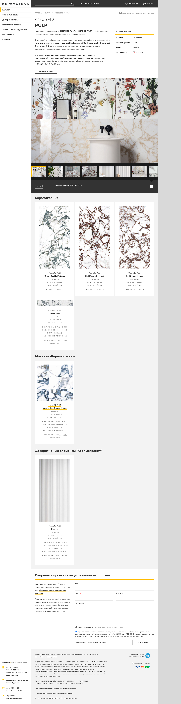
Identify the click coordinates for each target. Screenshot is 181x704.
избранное (133, 4)
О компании (8, 35)
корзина (151, 4)
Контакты (6, 40)
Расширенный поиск (89, 4)
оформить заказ (46, 71)
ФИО (77, 584)
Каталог (6, 10)
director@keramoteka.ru (64, 693)
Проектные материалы (13, 25)
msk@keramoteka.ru (14, 698)
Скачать (139, 53)
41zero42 (59, 13)
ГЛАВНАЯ (39, 13)
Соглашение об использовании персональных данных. (56, 689)
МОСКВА (6, 662)
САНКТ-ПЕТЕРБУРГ (19, 662)
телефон (120, 594)
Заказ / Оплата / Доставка (14, 30)
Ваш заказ (79, 604)
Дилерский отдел (10, 20)
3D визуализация (10, 15)
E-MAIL (78, 594)
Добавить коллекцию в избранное (138, 13)
